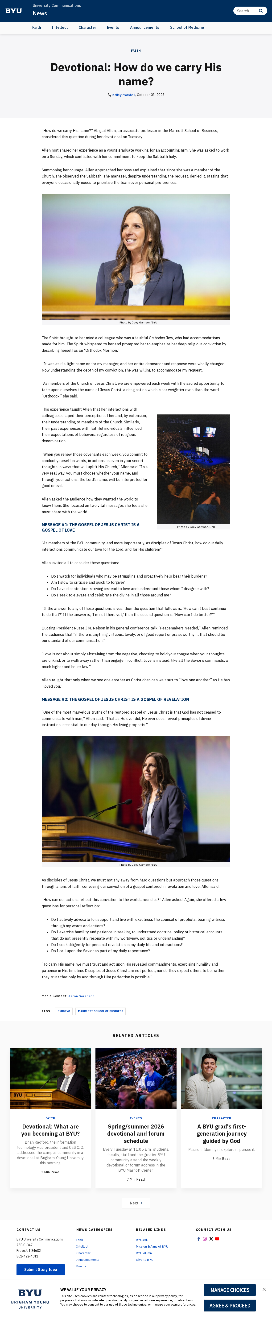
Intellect (60, 27)
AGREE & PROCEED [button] (230, 1305)
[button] (264, 1288)
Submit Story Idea (41, 1268)
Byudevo (64, 1010)
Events (113, 27)
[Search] (250, 11)
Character (87, 27)
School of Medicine (187, 27)
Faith (36, 27)
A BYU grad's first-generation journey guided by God (221, 1133)
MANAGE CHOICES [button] (229, 1290)
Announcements (144, 27)
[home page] (13, 10)
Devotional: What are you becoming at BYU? (50, 1129)
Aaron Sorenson (81, 996)
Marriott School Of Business (100, 1010)
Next (136, 1202)
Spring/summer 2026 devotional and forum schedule (136, 1133)
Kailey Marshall (124, 95)
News (40, 13)
